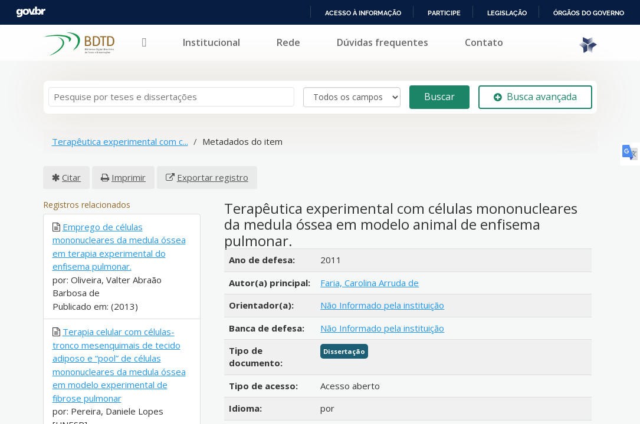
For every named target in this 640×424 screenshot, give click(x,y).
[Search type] (352, 97)
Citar (71, 177)
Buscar (439, 96)
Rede (288, 42)
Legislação (505, 12)
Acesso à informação (361, 12)
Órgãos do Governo (588, 12)
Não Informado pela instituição (382, 305)
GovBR (30, 12)
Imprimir (128, 177)
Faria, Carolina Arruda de (369, 283)
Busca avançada (535, 96)
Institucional (211, 42)
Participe (442, 12)
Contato (484, 42)
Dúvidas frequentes (382, 42)
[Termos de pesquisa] (171, 97)
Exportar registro (212, 177)
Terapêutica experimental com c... (120, 141)
